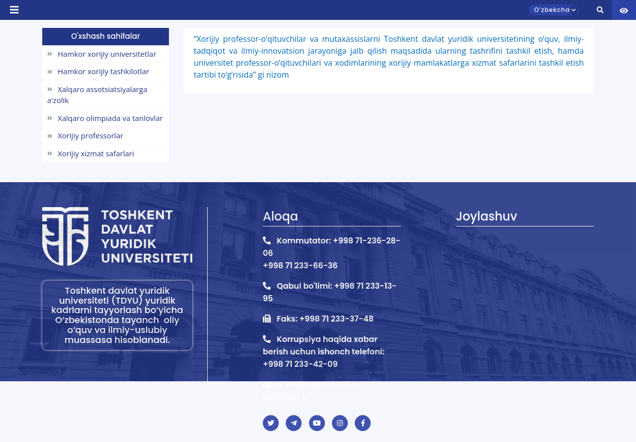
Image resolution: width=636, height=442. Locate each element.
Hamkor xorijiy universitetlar (102, 54)
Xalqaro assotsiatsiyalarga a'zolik (97, 95)
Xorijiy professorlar (85, 135)
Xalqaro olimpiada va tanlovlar (105, 118)
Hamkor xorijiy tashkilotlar (98, 71)
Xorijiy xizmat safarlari (90, 153)
